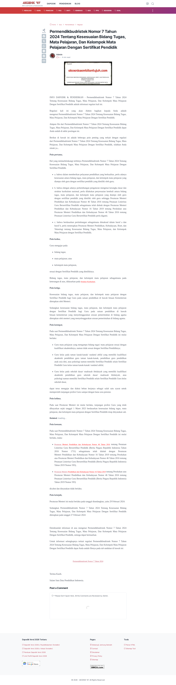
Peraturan (59, 444)
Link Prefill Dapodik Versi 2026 (37, 656)
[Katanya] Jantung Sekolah (103, 645)
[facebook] (44, 36)
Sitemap (95, 659)
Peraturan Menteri (63, 471)
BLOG (77, 3)
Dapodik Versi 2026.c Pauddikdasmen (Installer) (45, 645)
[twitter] (44, 41)
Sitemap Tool (131, 648)
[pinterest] (44, 56)
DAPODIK (51, 3)
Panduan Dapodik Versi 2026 (36, 652)
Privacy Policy (97, 656)
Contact (95, 648)
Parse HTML (130, 645)
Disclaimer (96, 652)
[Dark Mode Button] (147, 3)
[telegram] (44, 51)
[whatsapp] (44, 46)
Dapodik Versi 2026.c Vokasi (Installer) (41, 648)
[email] (44, 61)
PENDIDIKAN (65, 3)
